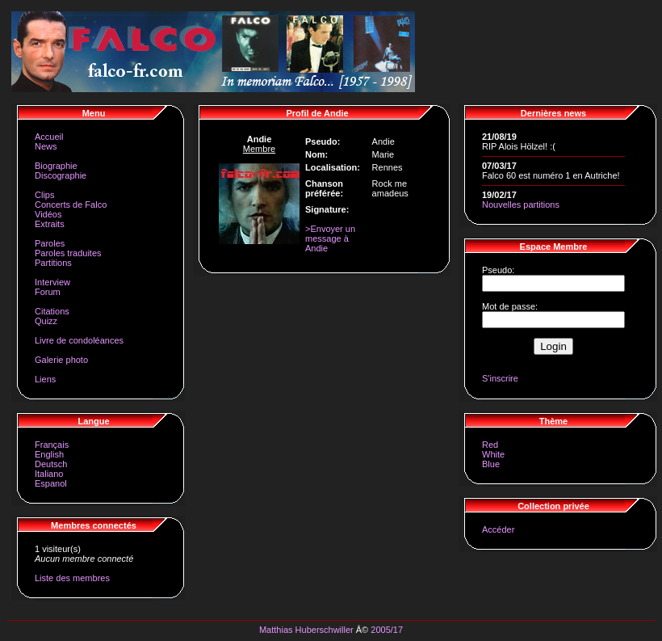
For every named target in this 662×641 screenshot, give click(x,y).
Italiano (49, 474)
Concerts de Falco (71, 204)
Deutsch (51, 464)
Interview (52, 282)
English (49, 454)
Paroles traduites (68, 253)
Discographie (60, 175)
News (46, 146)
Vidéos (48, 214)
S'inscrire (500, 378)
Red (490, 444)
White (493, 454)
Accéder (498, 529)
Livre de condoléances (79, 340)
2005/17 (387, 630)
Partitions (53, 263)
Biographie (56, 166)
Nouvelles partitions (520, 204)
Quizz (46, 321)
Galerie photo (61, 360)
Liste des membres (72, 578)
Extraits (50, 224)
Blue (491, 464)
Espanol (51, 483)
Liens (45, 379)
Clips (44, 195)
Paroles (50, 243)
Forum (48, 292)
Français (52, 444)
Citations (52, 311)
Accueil (49, 136)
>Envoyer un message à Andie (330, 238)
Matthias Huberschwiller (306, 630)
